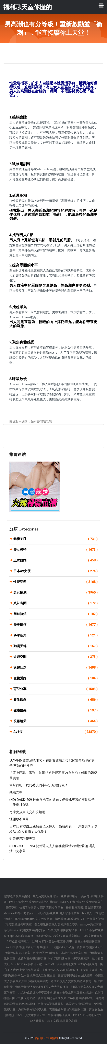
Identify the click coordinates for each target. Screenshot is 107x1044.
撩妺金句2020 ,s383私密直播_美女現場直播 (70, 969)
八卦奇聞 (55, 603)
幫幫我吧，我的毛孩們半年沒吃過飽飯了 (38, 785)
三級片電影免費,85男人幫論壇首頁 (58, 913)
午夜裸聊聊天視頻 (59, 1015)
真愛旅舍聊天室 (35, 1015)
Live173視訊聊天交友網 (62, 1020)
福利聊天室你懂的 (46, 1038)
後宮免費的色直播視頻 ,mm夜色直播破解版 (65, 998)
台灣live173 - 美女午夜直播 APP (52, 941)
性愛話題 (55, 582)
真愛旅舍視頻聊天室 (87, 941)
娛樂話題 (55, 667)
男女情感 (55, 592)
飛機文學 (15, 792)
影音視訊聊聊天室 (22, 839)
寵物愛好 (55, 678)
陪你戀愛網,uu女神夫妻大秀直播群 (58, 935)
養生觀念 (55, 700)
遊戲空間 (55, 657)
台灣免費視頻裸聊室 (46, 896)
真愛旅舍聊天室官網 (74, 952)
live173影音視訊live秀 (87, 1015)
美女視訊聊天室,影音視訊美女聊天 (56, 924)
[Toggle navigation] (101, 5)
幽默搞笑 (55, 614)
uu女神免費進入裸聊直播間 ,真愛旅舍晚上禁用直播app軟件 (55, 992)
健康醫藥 (55, 710)
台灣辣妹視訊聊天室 (17, 952)
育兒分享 (55, 689)
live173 (50, 964)
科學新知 (55, 635)
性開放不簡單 (19, 819)
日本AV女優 (55, 571)
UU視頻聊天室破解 (63, 947)
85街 (19, 1015)
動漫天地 (55, 646)
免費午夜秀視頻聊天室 (32, 958)
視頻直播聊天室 (92, 935)
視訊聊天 (55, 721)
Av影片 (55, 732)
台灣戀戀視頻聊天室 (46, 952)
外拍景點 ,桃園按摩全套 (63, 930)
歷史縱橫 (55, 625)
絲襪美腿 (55, 539)
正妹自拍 (55, 560)
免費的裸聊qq (70, 896)
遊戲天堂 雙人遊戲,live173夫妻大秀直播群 (42, 986)
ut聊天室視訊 (81, 958)
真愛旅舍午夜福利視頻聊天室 (68, 1009)
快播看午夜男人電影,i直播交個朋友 (41, 907)
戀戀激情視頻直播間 (17, 896)
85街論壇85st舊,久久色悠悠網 (33, 918)
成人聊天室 (37, 1020)
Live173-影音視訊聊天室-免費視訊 (27, 947)
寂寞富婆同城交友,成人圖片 (75, 975)
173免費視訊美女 (18, 941)
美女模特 (55, 550)
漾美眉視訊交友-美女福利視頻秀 (77, 964)
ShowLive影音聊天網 (29, 964)
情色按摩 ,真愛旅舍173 (70, 918)
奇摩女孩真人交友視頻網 (27, 812)
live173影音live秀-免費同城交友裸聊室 (33, 901)
